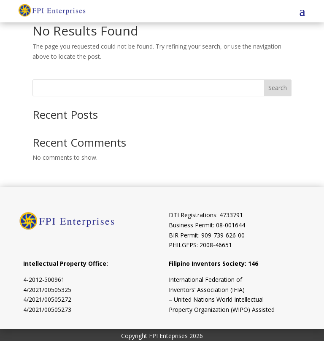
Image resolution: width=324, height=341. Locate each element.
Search (277, 88)
